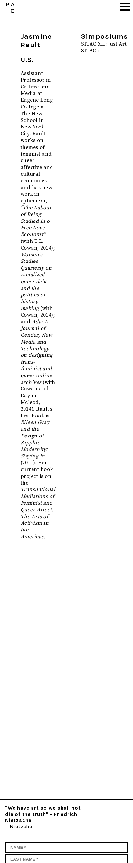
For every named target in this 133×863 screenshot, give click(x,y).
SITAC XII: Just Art (104, 44)
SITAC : (90, 50)
